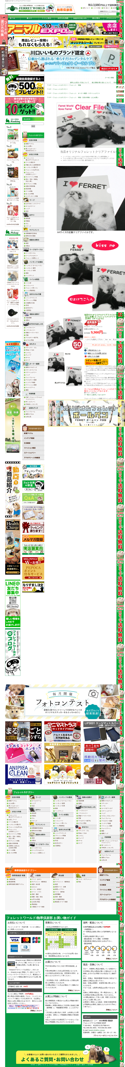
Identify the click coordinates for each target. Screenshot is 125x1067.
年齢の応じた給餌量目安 (8, 61)
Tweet (86, 348)
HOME (33, 1065)
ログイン (119, 77)
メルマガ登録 (53, 1065)
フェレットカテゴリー (60, 85)
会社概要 (90, 1065)
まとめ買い (95, 97)
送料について (42, 1065)
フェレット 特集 (75, 85)
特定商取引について (66, 1065)
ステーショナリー (94, 93)
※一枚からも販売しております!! (95, 395)
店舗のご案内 (80, 1065)
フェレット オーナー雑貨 (78, 93)
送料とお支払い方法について (79, 82)
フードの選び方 (8, 30)
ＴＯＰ (49, 85)
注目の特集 (86, 97)
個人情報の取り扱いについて (101, 82)
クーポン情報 (109, 77)
